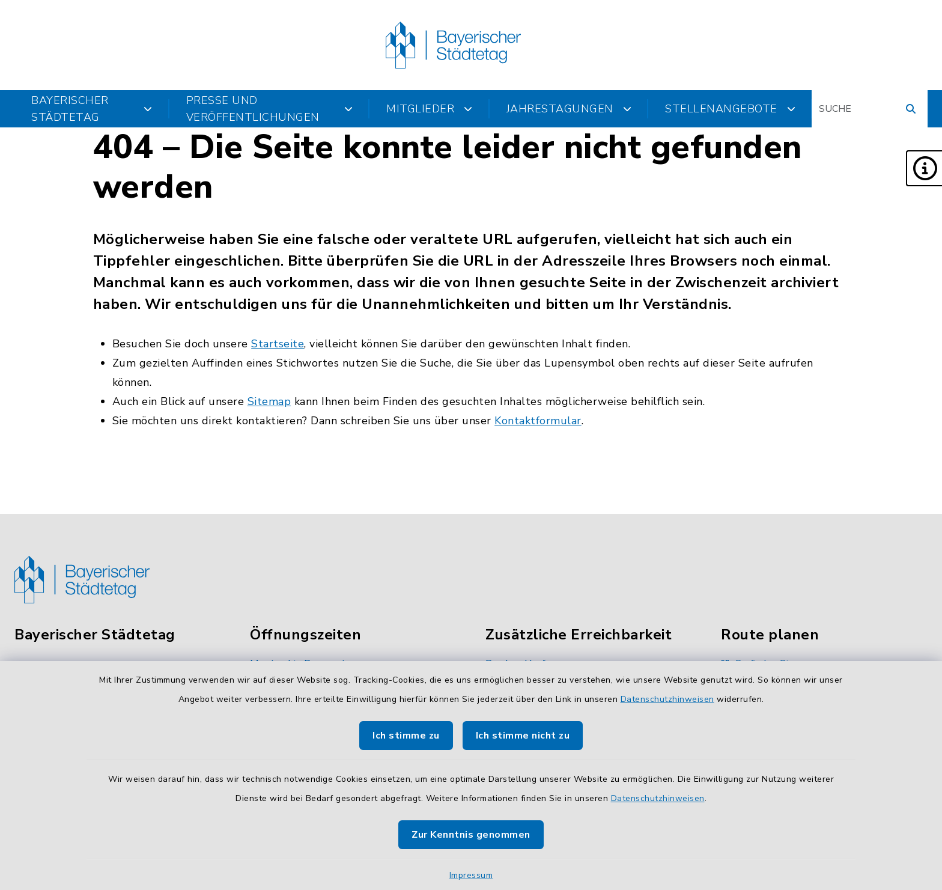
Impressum (471, 875)
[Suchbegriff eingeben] (870, 108)
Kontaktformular (538, 420)
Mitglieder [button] (429, 109)
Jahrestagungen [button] (569, 109)
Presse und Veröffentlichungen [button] (269, 108)
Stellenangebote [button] (730, 109)
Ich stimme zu (406, 735)
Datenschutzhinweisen (667, 699)
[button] (924, 168)
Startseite (277, 344)
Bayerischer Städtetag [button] (92, 108)
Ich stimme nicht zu (523, 735)
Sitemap (269, 401)
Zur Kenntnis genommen (471, 834)
